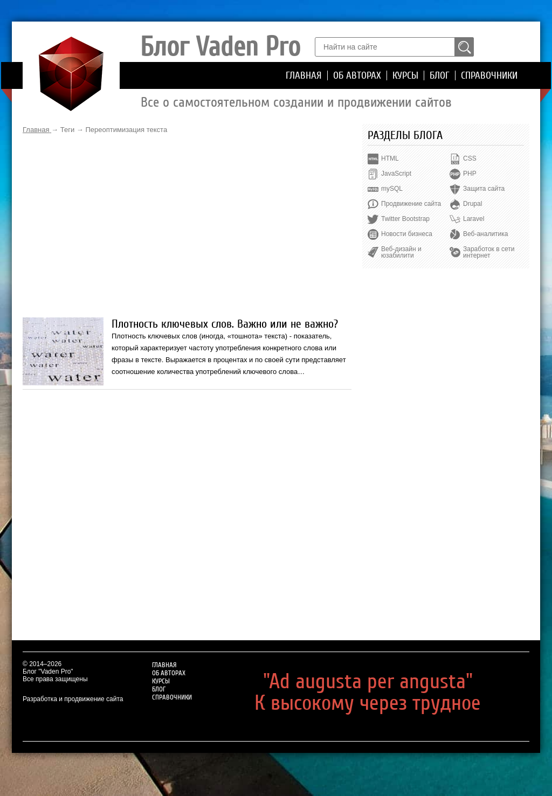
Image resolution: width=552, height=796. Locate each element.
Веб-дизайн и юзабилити (401, 252)
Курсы (405, 75)
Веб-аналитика (485, 234)
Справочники (489, 75)
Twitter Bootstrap (405, 219)
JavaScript (396, 173)
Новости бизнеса (406, 234)
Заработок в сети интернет (488, 252)
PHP (470, 173)
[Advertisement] (187, 225)
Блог (440, 75)
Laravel (473, 219)
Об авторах (357, 75)
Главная (304, 75)
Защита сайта (484, 188)
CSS (470, 158)
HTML (390, 158)
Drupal (472, 203)
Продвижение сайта (411, 203)
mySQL (392, 188)
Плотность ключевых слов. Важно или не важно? (225, 323)
